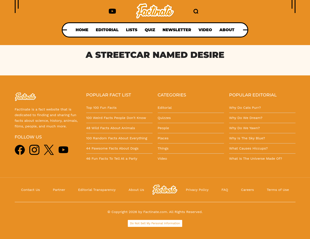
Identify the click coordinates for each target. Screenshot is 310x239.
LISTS (131, 30)
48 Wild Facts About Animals (110, 128)
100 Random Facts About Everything (116, 138)
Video (162, 158)
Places (163, 138)
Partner (59, 190)
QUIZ (150, 30)
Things (163, 148)
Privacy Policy (197, 190)
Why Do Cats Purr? (245, 108)
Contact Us (30, 190)
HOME (82, 30)
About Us (136, 190)
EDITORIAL (107, 30)
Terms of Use (278, 190)
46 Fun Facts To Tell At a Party (111, 158)
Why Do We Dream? (246, 118)
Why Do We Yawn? (244, 128)
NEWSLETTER (176, 30)
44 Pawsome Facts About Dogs (112, 148)
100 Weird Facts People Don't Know (116, 118)
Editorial (165, 108)
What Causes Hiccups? (248, 148)
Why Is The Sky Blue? (247, 138)
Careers (247, 190)
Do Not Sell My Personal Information (155, 223)
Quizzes (164, 118)
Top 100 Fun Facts (101, 108)
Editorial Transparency (96, 190)
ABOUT (226, 30)
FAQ (224, 190)
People (163, 128)
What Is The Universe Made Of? (255, 158)
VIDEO (205, 30)
